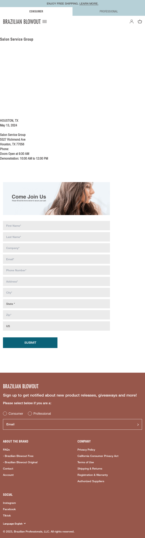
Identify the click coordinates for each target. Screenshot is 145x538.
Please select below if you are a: (27, 403)
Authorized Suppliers (90, 481)
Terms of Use (85, 462)
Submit (30, 342)
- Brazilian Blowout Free (18, 456)
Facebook (9, 509)
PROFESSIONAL (109, 11)
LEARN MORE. (88, 3)
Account (8, 474)
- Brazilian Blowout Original (20, 462)
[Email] (72, 424)
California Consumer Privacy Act (97, 456)
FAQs (6, 449)
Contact (8, 468)
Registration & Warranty (92, 474)
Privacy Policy (86, 449)
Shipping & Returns (89, 468)
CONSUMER (36, 11)
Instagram (9, 502)
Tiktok (7, 515)
